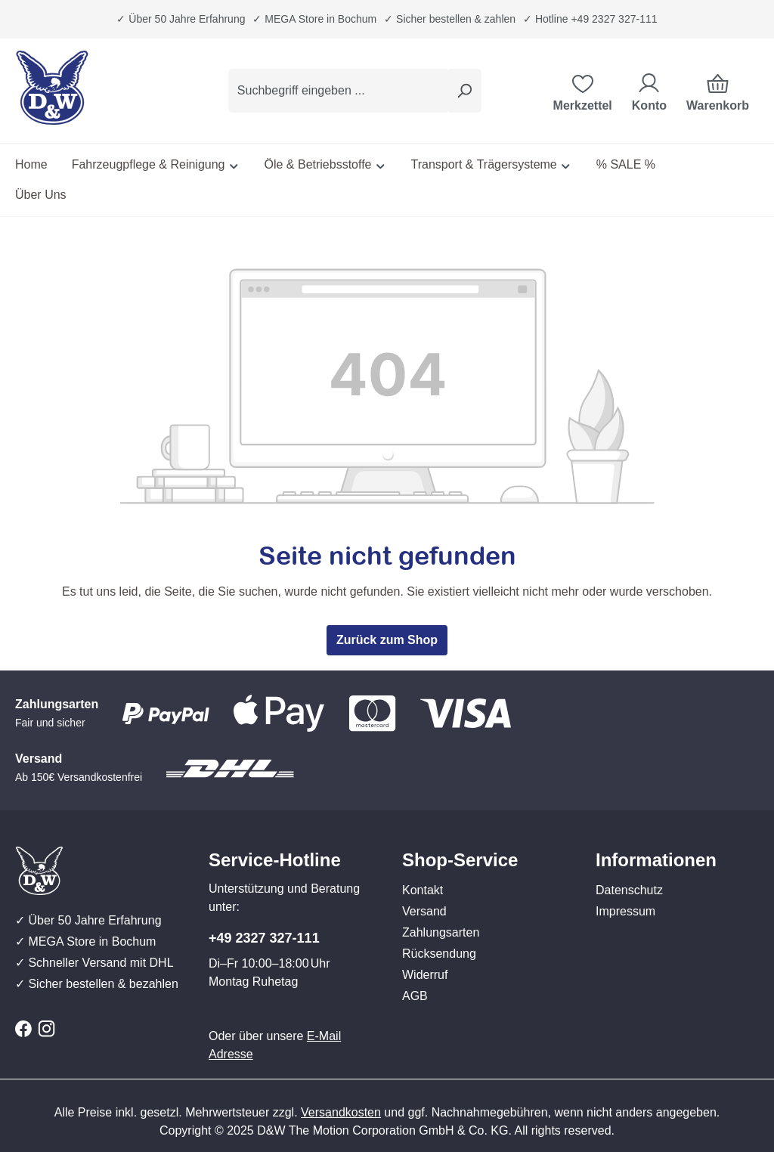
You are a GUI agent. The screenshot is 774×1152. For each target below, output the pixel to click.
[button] (483, 845)
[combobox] (337, 91)
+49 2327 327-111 (264, 938)
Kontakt (422, 890)
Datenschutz (629, 890)
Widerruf (424, 974)
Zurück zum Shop (387, 639)
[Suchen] (464, 91)
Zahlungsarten (440, 932)
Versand (424, 911)
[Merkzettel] (582, 91)
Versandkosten (341, 1112)
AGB (415, 995)
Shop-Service (460, 860)
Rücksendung (439, 953)
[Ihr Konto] (649, 90)
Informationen (656, 860)
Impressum (625, 911)
